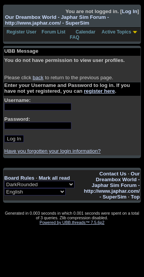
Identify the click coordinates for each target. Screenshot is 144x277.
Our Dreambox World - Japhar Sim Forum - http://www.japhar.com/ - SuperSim (57, 20)
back (38, 77)
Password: (17, 119)
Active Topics (116, 32)
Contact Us (112, 174)
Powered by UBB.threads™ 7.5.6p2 (72, 222)
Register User (21, 32)
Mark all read (54, 178)
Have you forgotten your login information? (52, 151)
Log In (129, 11)
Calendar (85, 32)
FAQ (74, 37)
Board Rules (19, 178)
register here (99, 91)
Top (135, 197)
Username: (17, 100)
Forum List (53, 32)
